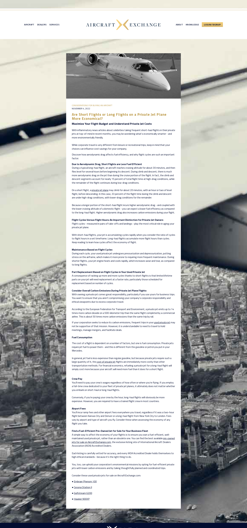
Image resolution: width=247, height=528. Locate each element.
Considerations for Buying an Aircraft (92, 105)
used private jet (162, 322)
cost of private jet (106, 362)
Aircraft (29, 24)
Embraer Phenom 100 (85, 481)
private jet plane (100, 190)
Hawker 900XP (82, 499)
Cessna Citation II (83, 487)
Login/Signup (212, 24)
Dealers (41, 24)
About (179, 24)
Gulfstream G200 (83, 493)
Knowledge (192, 24)
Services (54, 24)
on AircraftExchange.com (97, 442)
